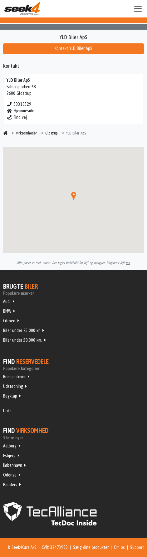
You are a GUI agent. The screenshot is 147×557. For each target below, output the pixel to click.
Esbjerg (9, 455)
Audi (7, 301)
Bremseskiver (14, 376)
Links (7, 410)
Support (137, 547)
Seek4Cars (22, 8)
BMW (7, 311)
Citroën (9, 320)
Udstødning (13, 386)
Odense (10, 474)
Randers (10, 484)
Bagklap (10, 395)
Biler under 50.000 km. (22, 340)
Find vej (17, 117)
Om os (119, 547)
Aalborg (10, 445)
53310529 (19, 104)
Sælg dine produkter (91, 547)
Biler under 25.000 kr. (21, 330)
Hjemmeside (20, 110)
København (12, 465)
